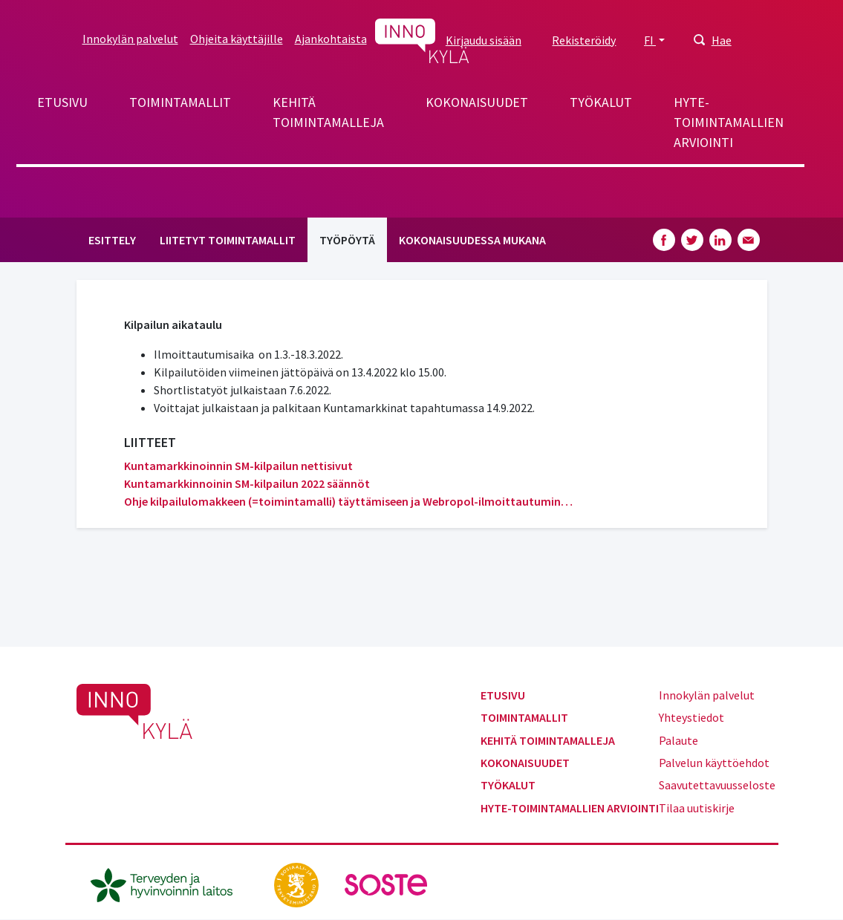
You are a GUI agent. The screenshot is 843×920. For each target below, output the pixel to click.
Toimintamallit (180, 102)
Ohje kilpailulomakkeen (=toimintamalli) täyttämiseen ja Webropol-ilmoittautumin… (348, 501)
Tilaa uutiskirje (697, 807)
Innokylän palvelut (130, 38)
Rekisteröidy (584, 40)
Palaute (678, 740)
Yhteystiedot (691, 717)
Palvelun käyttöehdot (714, 762)
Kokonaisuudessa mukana (472, 239)
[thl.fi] (169, 883)
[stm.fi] (297, 883)
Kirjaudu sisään (483, 40)
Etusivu (62, 102)
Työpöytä (347, 239)
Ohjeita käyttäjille (236, 38)
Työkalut (601, 102)
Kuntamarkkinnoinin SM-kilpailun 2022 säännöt (247, 483)
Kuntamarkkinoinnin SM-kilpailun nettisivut (238, 465)
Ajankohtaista (331, 38)
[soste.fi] (386, 883)
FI (650, 40)
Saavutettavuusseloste (717, 784)
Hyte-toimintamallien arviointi (729, 122)
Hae (722, 40)
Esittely (112, 239)
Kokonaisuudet (477, 102)
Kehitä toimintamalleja (328, 112)
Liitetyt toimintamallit (228, 239)
